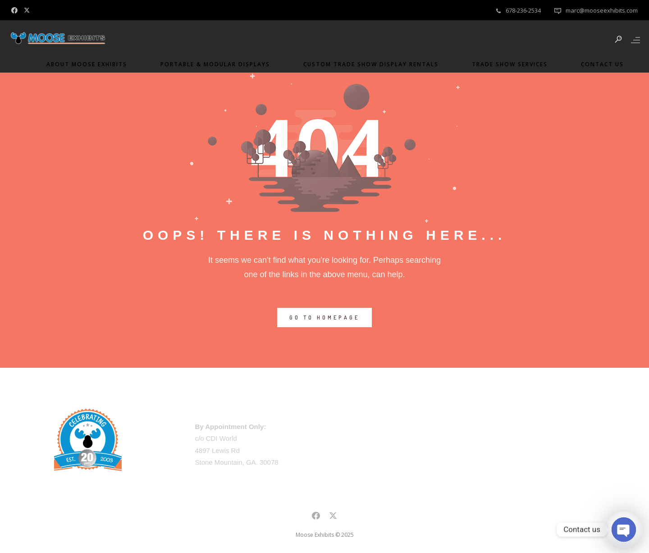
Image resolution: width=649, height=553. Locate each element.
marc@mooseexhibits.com (602, 10)
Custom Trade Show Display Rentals (366, 64)
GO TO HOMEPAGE (324, 317)
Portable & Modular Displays (210, 64)
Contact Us (597, 64)
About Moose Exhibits (82, 64)
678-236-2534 (523, 10)
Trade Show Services (505, 64)
